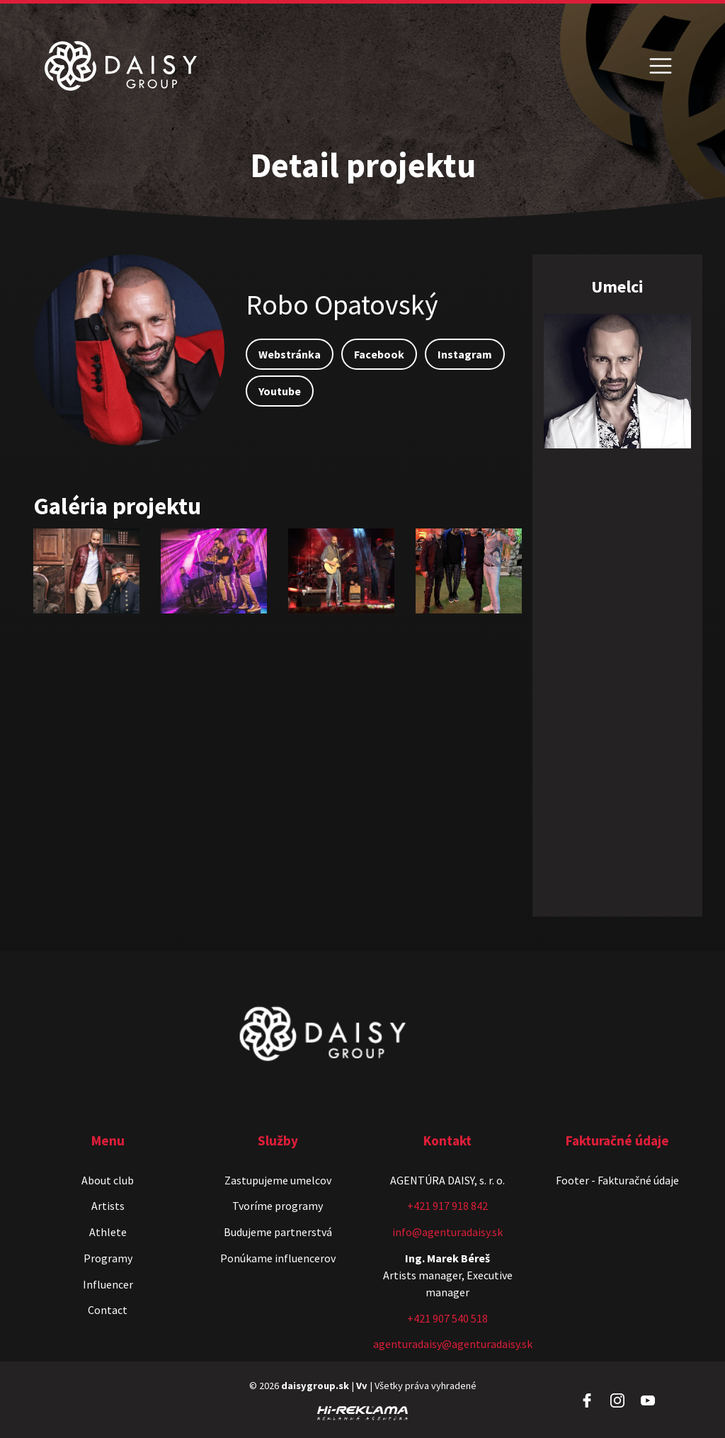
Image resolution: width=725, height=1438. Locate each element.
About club (107, 1180)
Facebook (379, 354)
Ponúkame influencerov (278, 1258)
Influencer (108, 1284)
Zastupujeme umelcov (277, 1180)
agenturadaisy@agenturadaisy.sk (452, 1344)
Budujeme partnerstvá (278, 1232)
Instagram (465, 354)
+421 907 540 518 (447, 1318)
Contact (107, 1310)
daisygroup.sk (315, 1385)
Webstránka (289, 354)
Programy (108, 1258)
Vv (361, 1385)
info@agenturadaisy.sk (447, 1232)
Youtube (279, 391)
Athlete (108, 1232)
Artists (108, 1206)
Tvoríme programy (277, 1206)
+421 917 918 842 (447, 1206)
